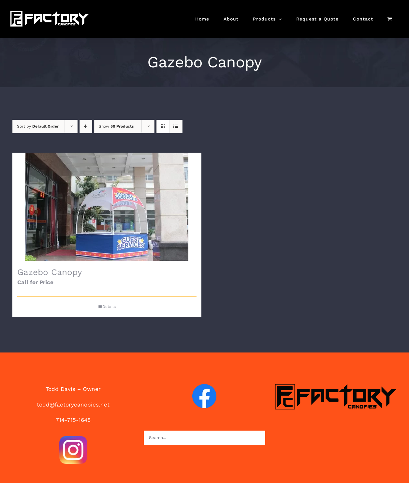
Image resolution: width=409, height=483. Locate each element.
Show (116, 126)
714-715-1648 (73, 420)
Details (109, 306)
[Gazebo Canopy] (106, 207)
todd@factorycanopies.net (73, 404)
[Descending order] (86, 126)
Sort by (38, 126)
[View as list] (175, 126)
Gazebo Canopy (49, 272)
